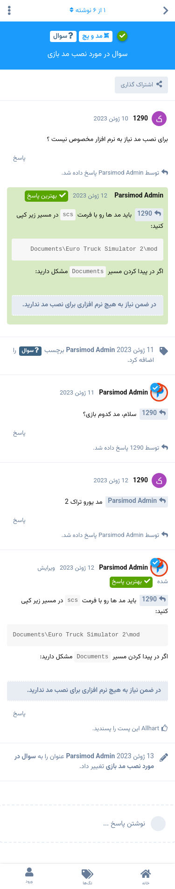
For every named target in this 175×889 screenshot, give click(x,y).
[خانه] (146, 876)
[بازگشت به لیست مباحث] (165, 10)
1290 (144, 214)
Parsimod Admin (132, 501)
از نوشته (87, 11)
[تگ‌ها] (87, 876)
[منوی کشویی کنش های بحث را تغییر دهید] (9, 10)
